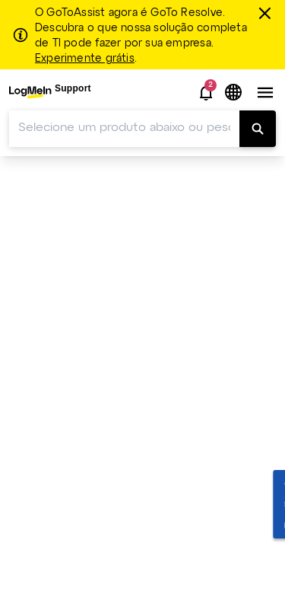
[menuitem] (50, 92)
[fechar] (267, 13)
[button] (206, 93)
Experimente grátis (85, 58)
